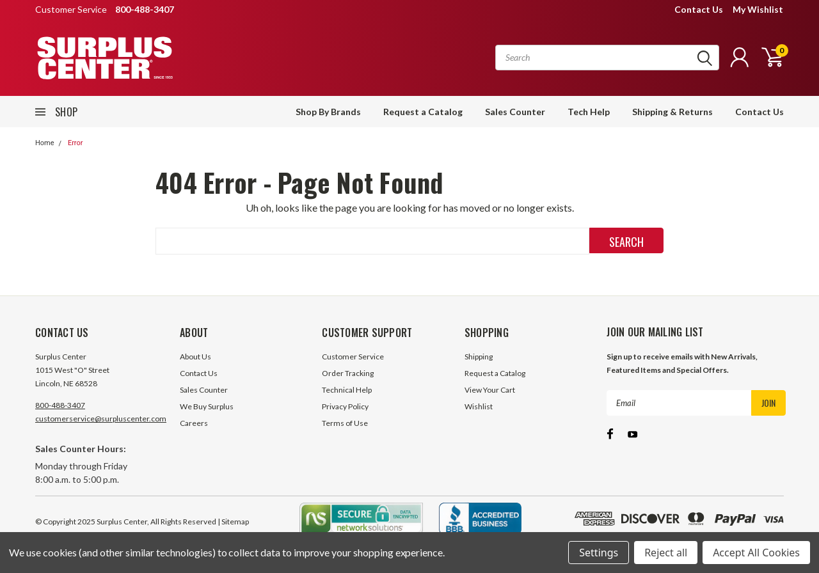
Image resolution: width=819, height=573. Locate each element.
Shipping (479, 356)
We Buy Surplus (207, 406)
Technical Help (347, 390)
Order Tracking (348, 373)
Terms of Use (345, 423)
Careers (194, 423)
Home (44, 143)
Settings (598, 553)
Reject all (665, 553)
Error (75, 143)
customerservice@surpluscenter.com (100, 418)
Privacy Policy (345, 406)
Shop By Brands (328, 111)
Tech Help (589, 111)
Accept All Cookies (756, 553)
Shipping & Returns (672, 111)
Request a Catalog (423, 111)
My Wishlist (758, 9)
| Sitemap (233, 521)
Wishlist (479, 406)
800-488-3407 (60, 405)
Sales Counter (515, 111)
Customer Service (353, 356)
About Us (195, 356)
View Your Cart (490, 390)
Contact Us (698, 9)
